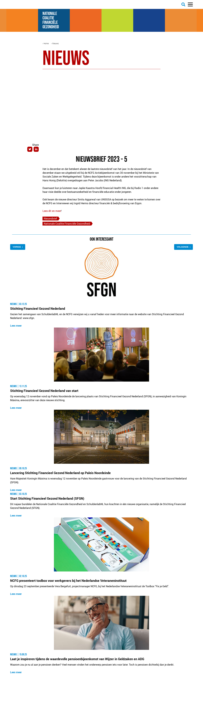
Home (46, 43)
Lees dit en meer (52, 211)
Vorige (17, 247)
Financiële (51, 22)
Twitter (29, 149)
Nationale (50, 13)
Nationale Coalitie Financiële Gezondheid (67, 223)
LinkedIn (36, 149)
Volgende (183, 247)
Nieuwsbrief (50, 218)
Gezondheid (51, 27)
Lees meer (16, 325)
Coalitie (49, 18)
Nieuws (55, 43)
